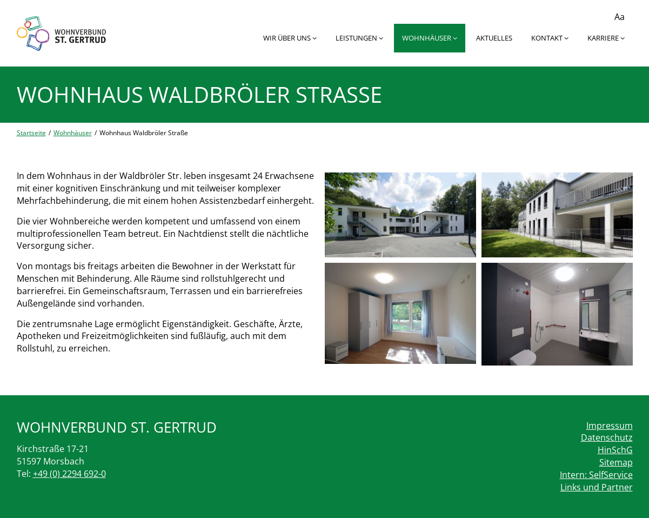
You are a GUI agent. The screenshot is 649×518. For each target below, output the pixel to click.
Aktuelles (494, 38)
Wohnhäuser (429, 38)
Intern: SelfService (596, 475)
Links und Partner (596, 487)
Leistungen (359, 38)
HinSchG (615, 450)
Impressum (609, 425)
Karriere (606, 38)
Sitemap (616, 462)
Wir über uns (290, 38)
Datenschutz (607, 437)
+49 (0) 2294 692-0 (69, 474)
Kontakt (549, 38)
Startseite (31, 132)
